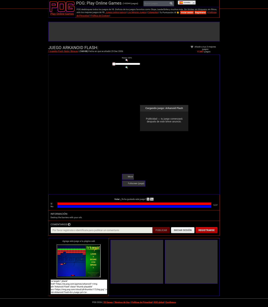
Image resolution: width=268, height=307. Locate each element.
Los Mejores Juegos (137, 12)
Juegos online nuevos (115, 12)
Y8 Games (108, 302)
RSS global (159, 302)
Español (185, 2)
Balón (67, 51)
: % (127, 58)
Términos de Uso (122, 302)
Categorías (153, 12)
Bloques (74, 51)
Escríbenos (171, 302)
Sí (148, 199)
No (151, 199)
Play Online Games (62, 13)
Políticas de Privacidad (141, 302)
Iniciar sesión (187, 12)
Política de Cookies (100, 15)
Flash (60, 51)
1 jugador (52, 51)
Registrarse (200, 12)
